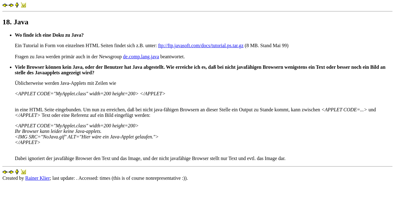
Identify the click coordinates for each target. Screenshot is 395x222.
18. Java (15, 22)
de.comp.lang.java (141, 56)
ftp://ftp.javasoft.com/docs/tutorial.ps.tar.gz (200, 45)
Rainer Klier (37, 178)
